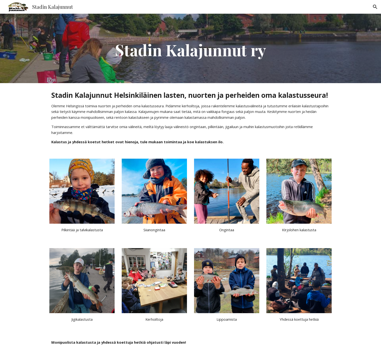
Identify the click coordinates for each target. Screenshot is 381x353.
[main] (190, 48)
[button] (375, 7)
